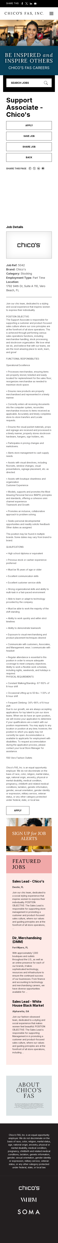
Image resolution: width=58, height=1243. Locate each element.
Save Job (29, 136)
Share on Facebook (22, 3)
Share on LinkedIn (31, 3)
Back (29, 157)
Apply (29, 125)
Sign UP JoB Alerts (29, 836)
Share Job (29, 146)
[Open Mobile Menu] (51, 13)
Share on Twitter (26, 3)
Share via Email (35, 3)
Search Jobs (20, 82)
